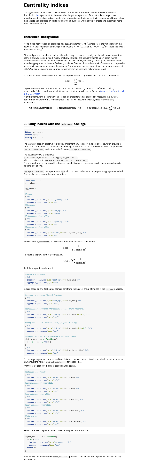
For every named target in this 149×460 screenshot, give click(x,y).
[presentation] (83, 43)
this (37, 15)
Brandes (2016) (107, 91)
